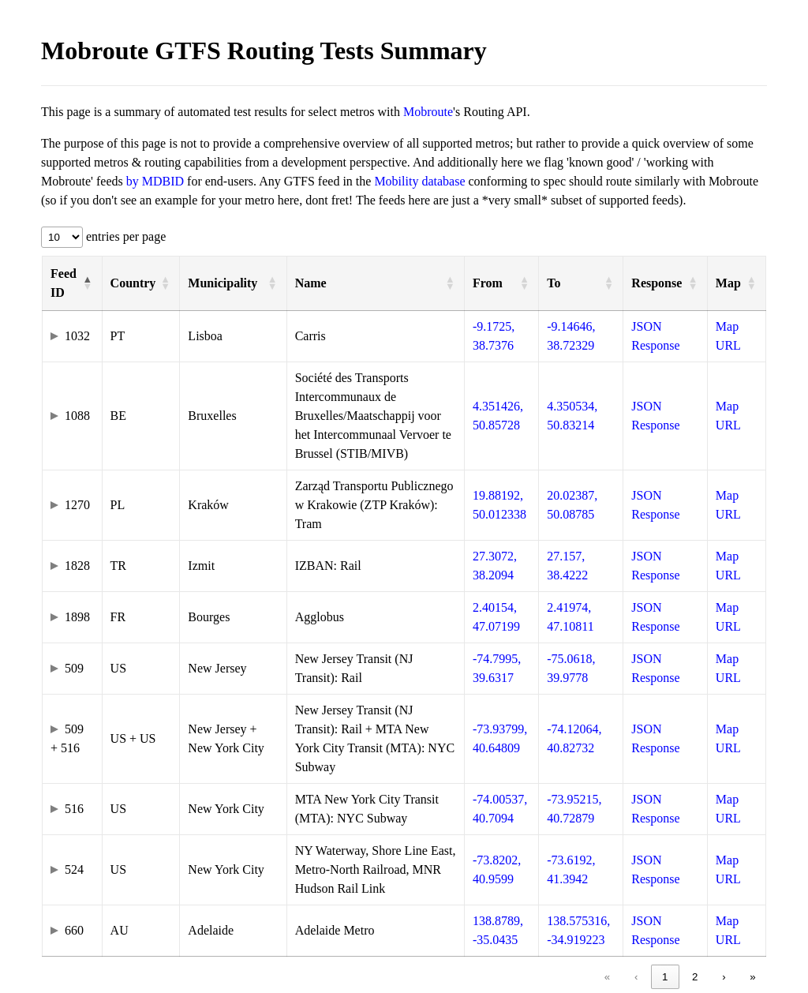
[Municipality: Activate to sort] (233, 284)
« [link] (607, 977)
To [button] (553, 283)
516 (74, 808)
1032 (77, 336)
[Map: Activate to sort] (736, 284)
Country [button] (133, 283)
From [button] (488, 283)
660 (74, 930)
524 (74, 869)
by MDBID (155, 181)
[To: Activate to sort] (581, 284)
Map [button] (728, 283)
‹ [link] (636, 977)
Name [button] (311, 283)
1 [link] (665, 977)
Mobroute (428, 111)
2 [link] (695, 977)
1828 (77, 565)
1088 (77, 415)
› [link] (723, 977)
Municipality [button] (222, 283)
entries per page (124, 236)
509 (74, 668)
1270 (77, 504)
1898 (77, 617)
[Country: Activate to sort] (141, 284)
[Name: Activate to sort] (375, 284)
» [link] (752, 977)
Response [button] (656, 283)
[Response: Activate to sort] (665, 284)
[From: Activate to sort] (501, 284)
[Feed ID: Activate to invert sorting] (73, 284)
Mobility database (419, 181)
